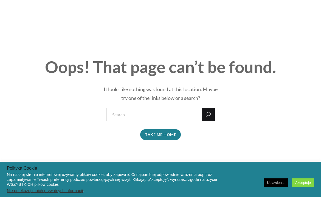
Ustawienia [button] (276, 183)
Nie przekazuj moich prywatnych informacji (45, 191)
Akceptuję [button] (303, 183)
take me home (160, 134)
